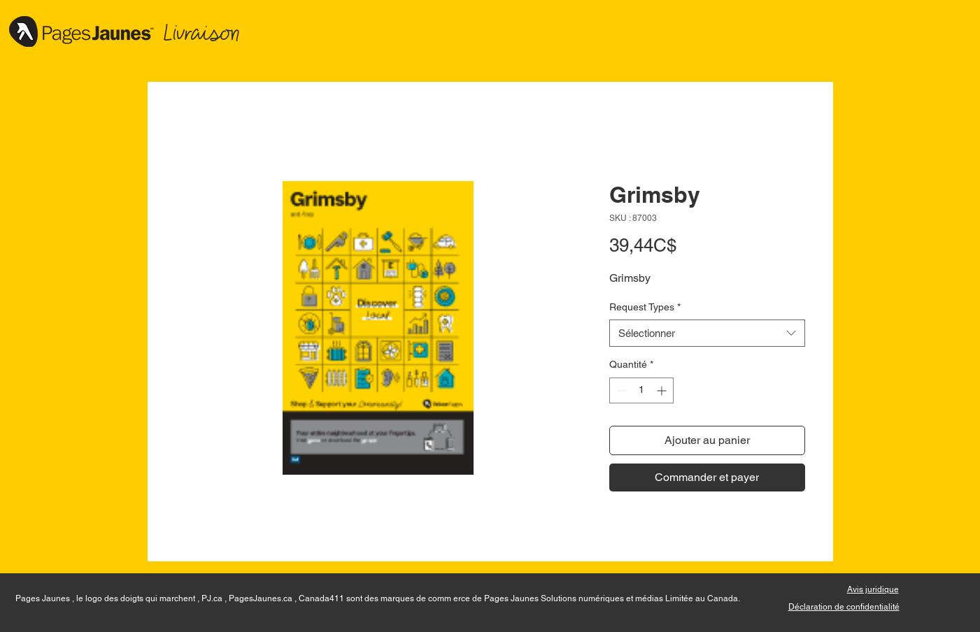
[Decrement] (620, 390)
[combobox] (707, 333)
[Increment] (663, 390)
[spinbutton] (641, 390)
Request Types (645, 307)
